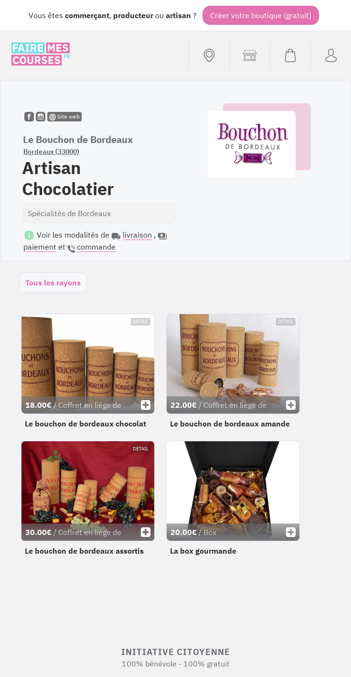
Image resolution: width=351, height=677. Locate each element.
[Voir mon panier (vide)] (290, 55)
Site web (64, 116)
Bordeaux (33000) (51, 151)
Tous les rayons (53, 282)
